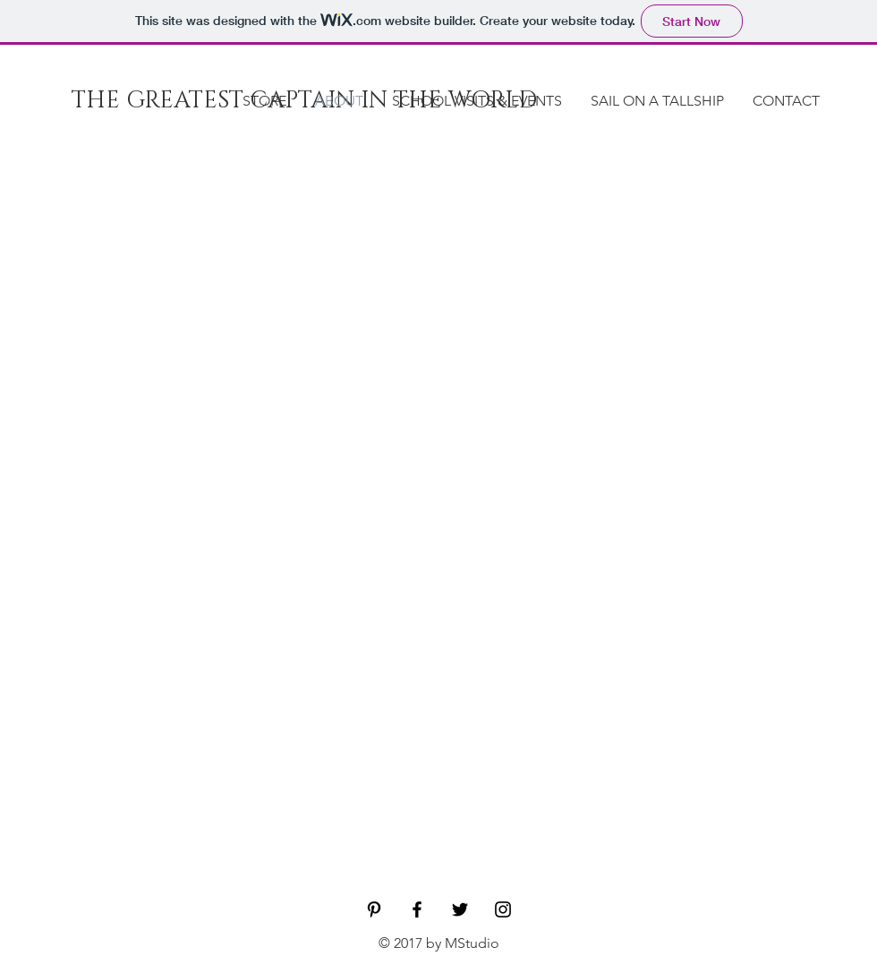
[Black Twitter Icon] (460, 909)
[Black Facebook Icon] (417, 909)
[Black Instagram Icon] (503, 909)
